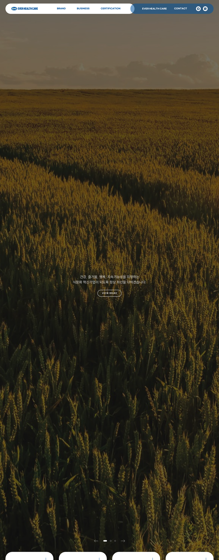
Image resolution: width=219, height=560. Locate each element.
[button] (97, 540)
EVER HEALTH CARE (154, 9)
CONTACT (180, 8)
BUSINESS (83, 8)
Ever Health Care (24, 8)
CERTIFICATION (110, 8)
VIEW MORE (109, 293)
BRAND (61, 8)
